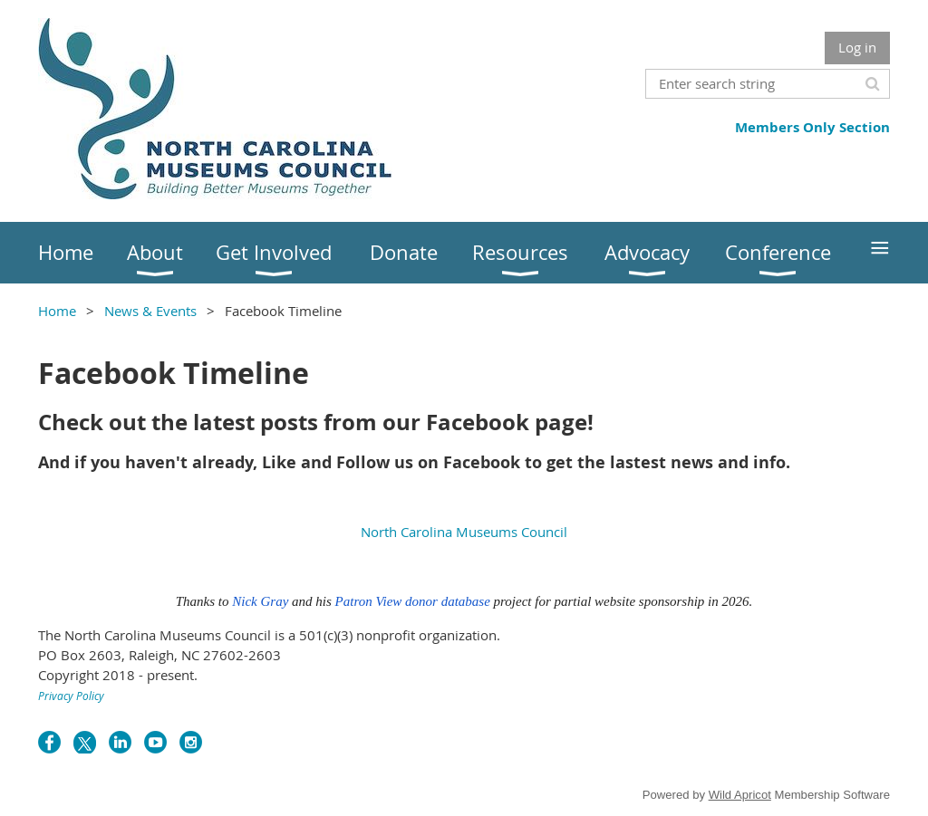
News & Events (150, 311)
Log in (857, 47)
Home (57, 311)
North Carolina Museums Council (464, 532)
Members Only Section (812, 127)
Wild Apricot (740, 795)
